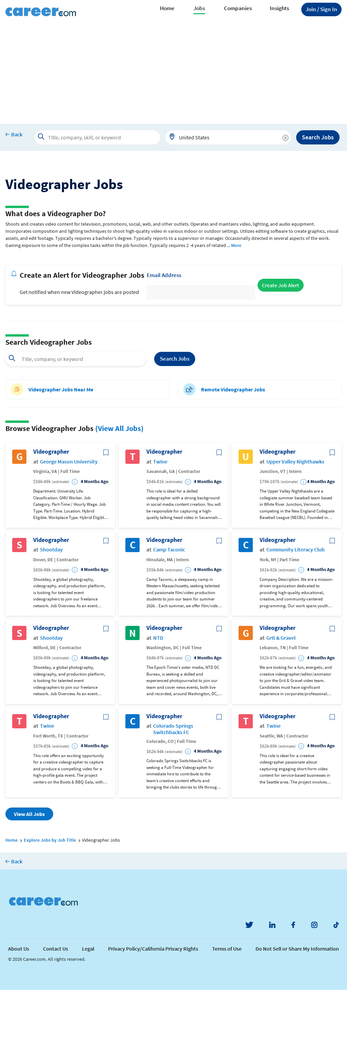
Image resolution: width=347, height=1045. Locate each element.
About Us (18, 1003)
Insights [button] (279, 8)
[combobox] (228, 137)
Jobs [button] (199, 8)
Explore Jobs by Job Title (50, 895)
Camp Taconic (169, 604)
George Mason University (69, 517)
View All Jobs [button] (29, 869)
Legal (88, 1003)
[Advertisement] (173, 73)
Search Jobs (318, 137)
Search (174, 414)
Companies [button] (238, 8)
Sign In (321, 9)
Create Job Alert (280, 340)
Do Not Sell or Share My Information (297, 1003)
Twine (160, 517)
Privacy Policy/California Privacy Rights (153, 1003)
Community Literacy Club (295, 604)
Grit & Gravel (280, 693)
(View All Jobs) (119, 483)
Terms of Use (227, 1003)
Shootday (51, 604)
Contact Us (55, 1003)
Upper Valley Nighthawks (295, 517)
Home (167, 8)
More (236, 300)
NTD (158, 693)
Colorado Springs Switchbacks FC (173, 784)
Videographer (51, 506)
